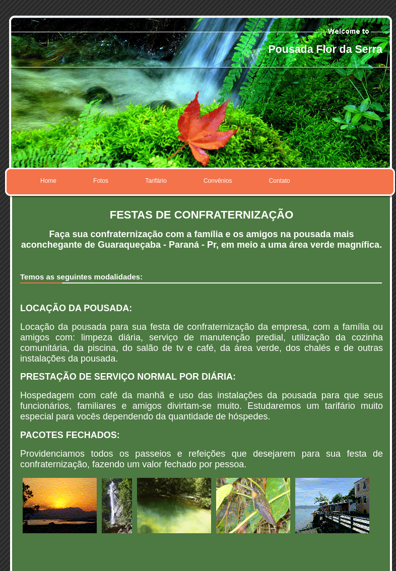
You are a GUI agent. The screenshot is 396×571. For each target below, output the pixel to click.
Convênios (218, 180)
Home (48, 180)
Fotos (100, 180)
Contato (279, 180)
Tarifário (156, 180)
